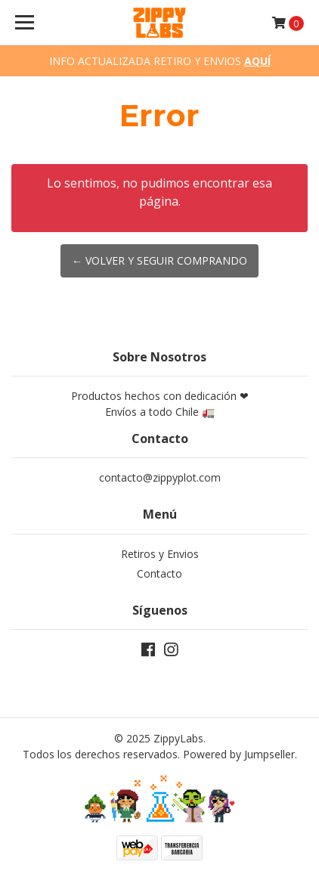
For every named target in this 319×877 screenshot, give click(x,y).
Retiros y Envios (160, 554)
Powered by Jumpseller (239, 754)
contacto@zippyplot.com (160, 477)
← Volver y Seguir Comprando (159, 260)
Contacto (159, 573)
